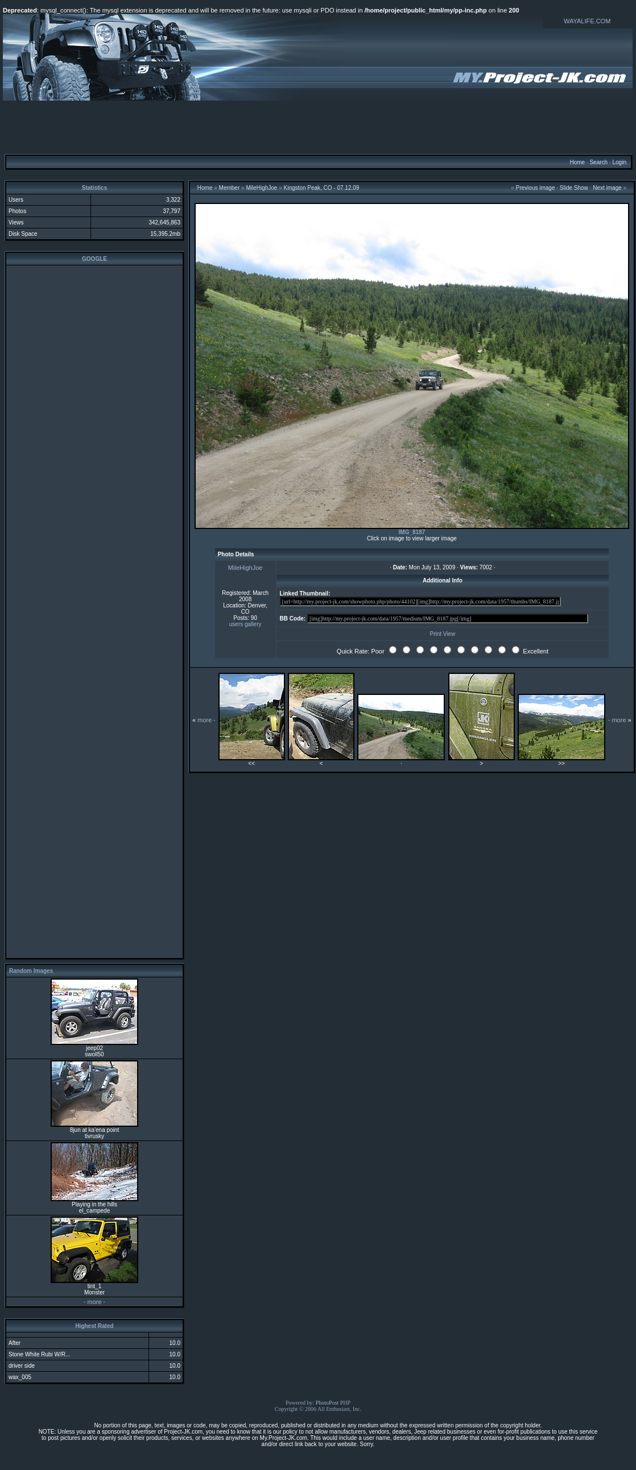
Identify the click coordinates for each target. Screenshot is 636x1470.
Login (619, 162)
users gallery (245, 624)
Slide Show (574, 188)
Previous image (535, 188)
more (94, 1301)
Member (229, 188)
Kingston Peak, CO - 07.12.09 (322, 188)
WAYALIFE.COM (587, 21)
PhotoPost (327, 1403)
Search (598, 162)
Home (577, 162)
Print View (442, 634)
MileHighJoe (261, 188)
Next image (607, 188)
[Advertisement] (318, 126)
